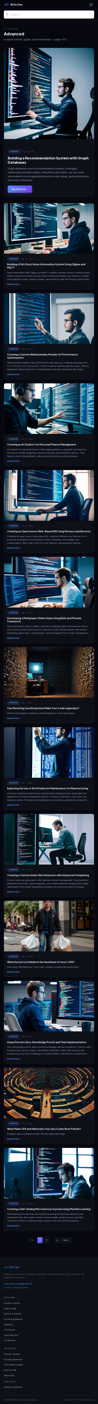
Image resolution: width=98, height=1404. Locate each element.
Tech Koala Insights (13, 1364)
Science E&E (10, 1370)
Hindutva (8, 1324)
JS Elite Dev (10, 1340)
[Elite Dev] (13, 4)
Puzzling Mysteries (13, 1319)
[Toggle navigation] (91, 4)
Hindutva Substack (13, 1387)
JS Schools (9, 1329)
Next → (66, 1240)
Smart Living (10, 1308)
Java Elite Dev (11, 1335)
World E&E (9, 1375)
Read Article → (20, 189)
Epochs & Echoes (12, 1313)
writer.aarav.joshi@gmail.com (18, 1283)
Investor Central (12, 1303)
